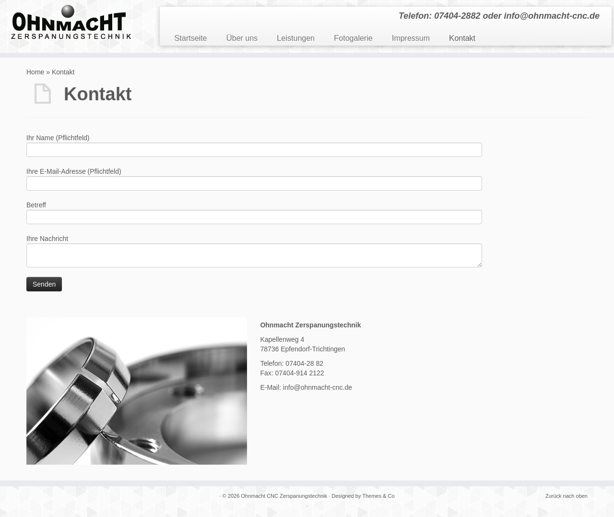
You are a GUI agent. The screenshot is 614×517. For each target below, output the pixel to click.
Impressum (411, 38)
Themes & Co (378, 496)
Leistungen (296, 38)
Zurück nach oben (566, 496)
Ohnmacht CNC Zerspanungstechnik (284, 496)
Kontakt (462, 38)
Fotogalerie (353, 38)
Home (35, 72)
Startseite (190, 38)
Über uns (242, 38)
